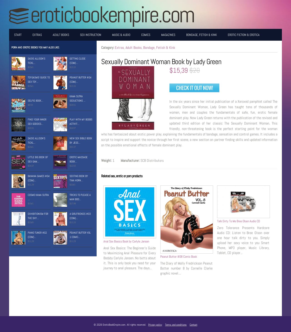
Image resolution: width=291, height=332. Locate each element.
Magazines (168, 35)
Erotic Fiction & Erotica (244, 35)
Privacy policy (155, 325)
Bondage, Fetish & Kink (201, 35)
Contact (193, 325)
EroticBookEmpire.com (112, 14)
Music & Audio (121, 35)
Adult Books (61, 35)
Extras (37, 35)
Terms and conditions (176, 325)
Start (18, 35)
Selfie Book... (35, 100)
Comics (145, 35)
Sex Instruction (90, 35)
